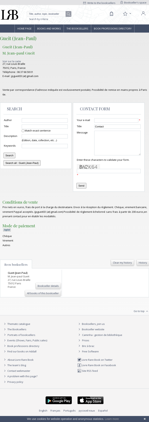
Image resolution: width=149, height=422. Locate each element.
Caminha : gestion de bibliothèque (102, 339)
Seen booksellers (16, 269)
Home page (24, 28)
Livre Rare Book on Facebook (96, 370)
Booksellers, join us (91, 328)
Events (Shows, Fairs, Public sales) (25, 345)
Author (8, 120)
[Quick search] (49, 14)
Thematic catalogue (16, 328)
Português (69, 415)
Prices (85, 345)
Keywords (10, 145)
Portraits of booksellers (21, 339)
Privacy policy (13, 386)
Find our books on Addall (19, 356)
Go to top (141, 316)
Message (82, 132)
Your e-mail (83, 120)
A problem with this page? (20, 381)
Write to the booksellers (99, 3)
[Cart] (111, 14)
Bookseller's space (133, 2)
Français (55, 415)
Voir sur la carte (12, 61)
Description (10, 136)
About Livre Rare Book (21, 364)
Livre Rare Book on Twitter (95, 364)
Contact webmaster (16, 375)
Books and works (49, 28)
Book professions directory (113, 28)
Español (103, 415)
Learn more (112, 418)
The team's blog (14, 370)
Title (6, 126)
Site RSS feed (87, 375)
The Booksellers (77, 28)
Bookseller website (90, 334)
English (43, 415)
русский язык (87, 415)
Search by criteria (38, 19)
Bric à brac (88, 350)
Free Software (90, 356)
